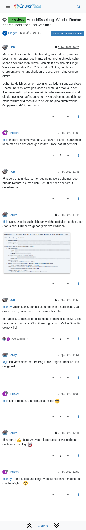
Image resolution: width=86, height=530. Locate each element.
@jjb (5, 139)
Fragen (12, 32)
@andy (7, 306)
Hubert (14, 132)
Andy (13, 214)
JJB (12, 47)
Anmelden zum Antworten (67, 33)
